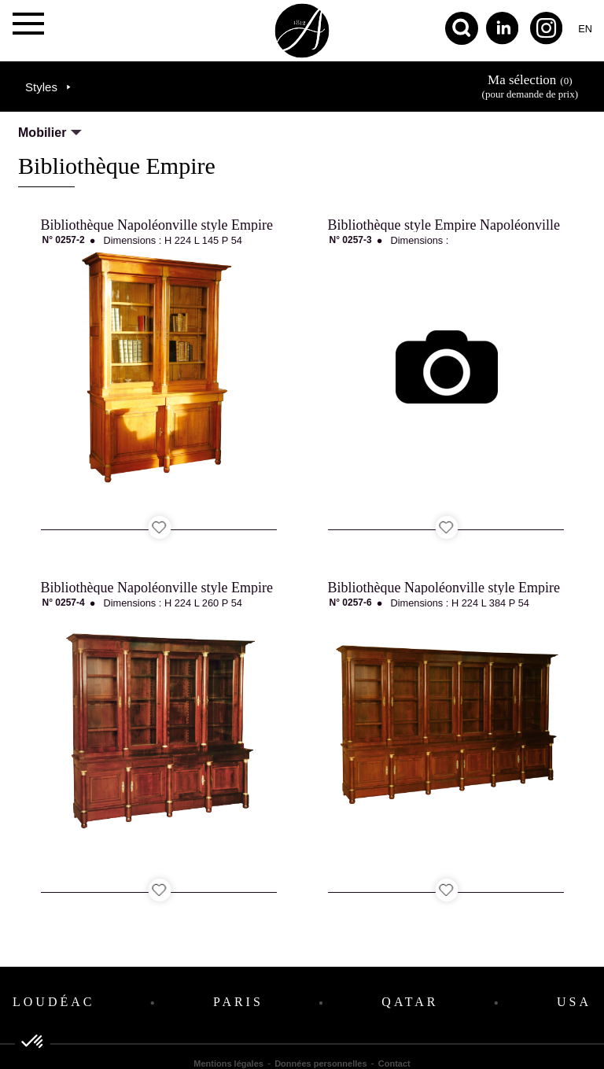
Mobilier (42, 132)
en (585, 29)
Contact (394, 1063)
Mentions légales (228, 1063)
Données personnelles (320, 1063)
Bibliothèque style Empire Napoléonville (444, 225)
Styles (41, 87)
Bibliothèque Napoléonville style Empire (157, 225)
